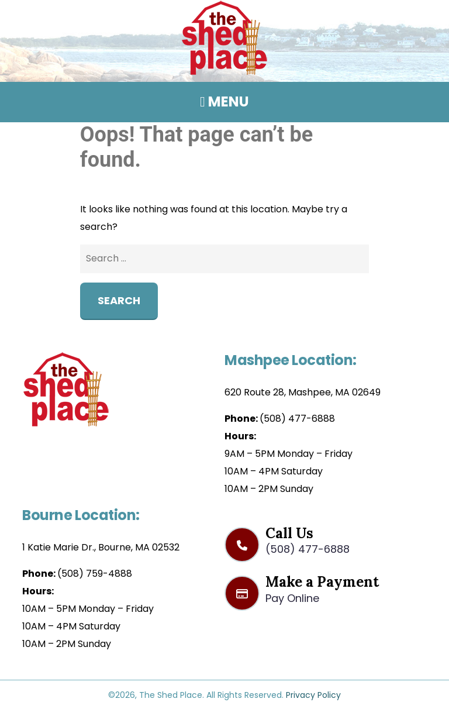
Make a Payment (325, 588)
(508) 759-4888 (94, 573)
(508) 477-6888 (297, 418)
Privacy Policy (313, 695)
